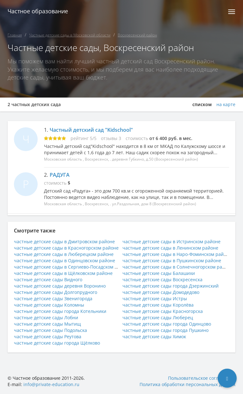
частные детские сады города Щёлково (57, 343)
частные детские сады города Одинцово (166, 324)
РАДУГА (60, 174)
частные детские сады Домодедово (160, 292)
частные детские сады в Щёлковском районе (63, 273)
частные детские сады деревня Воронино (60, 286)
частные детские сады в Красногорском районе (66, 248)
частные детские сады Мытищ (47, 324)
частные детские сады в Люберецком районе (64, 254)
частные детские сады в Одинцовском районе (64, 260)
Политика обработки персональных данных (187, 384)
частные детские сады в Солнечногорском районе (177, 267)
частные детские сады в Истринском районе (171, 241)
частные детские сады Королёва (158, 305)
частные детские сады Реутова (47, 337)
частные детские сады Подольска (50, 330)
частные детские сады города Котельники (60, 311)
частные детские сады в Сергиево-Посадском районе (72, 267)
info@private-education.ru (51, 384)
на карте (225, 104)
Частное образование (38, 11)
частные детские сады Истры (154, 299)
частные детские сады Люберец (157, 318)
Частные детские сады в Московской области (69, 35)
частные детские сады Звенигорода (53, 299)
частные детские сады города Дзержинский (170, 286)
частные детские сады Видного (48, 279)
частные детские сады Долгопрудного (55, 292)
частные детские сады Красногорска (162, 311)
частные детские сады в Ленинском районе (170, 248)
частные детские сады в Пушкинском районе (171, 260)
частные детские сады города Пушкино (165, 330)
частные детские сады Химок (154, 337)
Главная (15, 35)
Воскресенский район (137, 35)
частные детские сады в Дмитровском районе (64, 241)
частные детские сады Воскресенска (162, 279)
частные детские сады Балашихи (158, 273)
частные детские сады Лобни (46, 318)
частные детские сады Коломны (49, 305)
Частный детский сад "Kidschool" (91, 129)
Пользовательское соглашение (201, 378)
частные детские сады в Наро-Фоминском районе (177, 254)
